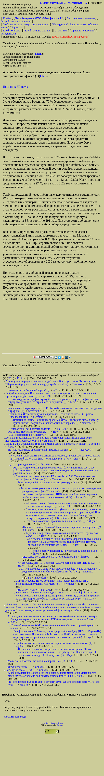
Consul (39, 666)
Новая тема (76, 43)
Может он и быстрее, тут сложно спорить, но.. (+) (36, 661)
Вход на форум (87, 694)
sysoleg (24, 684)
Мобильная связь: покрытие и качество (25, 24)
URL (43, 76)
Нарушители (8, 33)
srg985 (12, 622)
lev (29, 473)
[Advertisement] (47, 328)
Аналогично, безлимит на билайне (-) (32, 428)
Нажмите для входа (15, 716)
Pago (76, 458)
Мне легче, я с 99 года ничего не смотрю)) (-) (44, 482)
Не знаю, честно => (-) (31, 589)
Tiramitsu (57, 479)
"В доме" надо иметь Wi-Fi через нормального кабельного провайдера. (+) (53, 625)
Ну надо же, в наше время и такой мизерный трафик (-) (42, 449)
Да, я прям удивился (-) (23, 464)
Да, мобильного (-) (21, 434)
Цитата (32, 365)
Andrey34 (50, 440)
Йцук (56, 431)
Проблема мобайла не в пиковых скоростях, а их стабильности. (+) (54, 643)
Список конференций (30, 43)
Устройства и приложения (16, 21)
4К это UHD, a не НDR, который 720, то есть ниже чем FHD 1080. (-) (57, 562)
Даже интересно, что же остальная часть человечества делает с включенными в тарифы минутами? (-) (52, 582)
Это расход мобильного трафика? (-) (28, 431)
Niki (71, 661)
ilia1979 (45, 396)
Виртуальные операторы (81, 18)
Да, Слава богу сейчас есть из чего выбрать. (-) (50, 556)
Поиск (88, 43)
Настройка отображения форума (52, 723)
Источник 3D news (15, 86)
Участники (61, 30)
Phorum (59, 725)
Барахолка (17, 27)
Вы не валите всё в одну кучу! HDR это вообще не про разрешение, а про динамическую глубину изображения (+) (60, 570)
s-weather (38, 416)
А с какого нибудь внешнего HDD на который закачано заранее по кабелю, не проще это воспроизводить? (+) (61, 496)
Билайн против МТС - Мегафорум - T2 (63, 2)
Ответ (21, 365)
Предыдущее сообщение (57, 362)
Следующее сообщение (87, 362)
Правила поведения (82, 30)
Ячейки (7, 18)
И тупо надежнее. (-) (20, 666)
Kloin (38, 53)
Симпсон (77, 384)
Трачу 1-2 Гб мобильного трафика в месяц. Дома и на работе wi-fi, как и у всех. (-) (52, 443)
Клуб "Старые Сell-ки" (38, 30)
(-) (27, 577)
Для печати (21, 46)
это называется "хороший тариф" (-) (28, 390)
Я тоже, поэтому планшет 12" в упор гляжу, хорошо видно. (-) (66, 550)
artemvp (15, 628)
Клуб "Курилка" (12, 30)
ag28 (56, 390)
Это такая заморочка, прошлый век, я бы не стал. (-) (55, 521)
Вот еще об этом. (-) (16, 669)
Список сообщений (56, 43)
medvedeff (34, 410)
